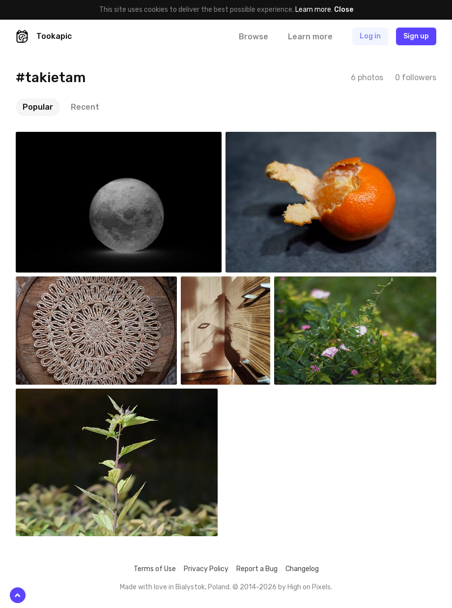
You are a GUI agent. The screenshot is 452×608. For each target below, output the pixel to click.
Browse (253, 36)
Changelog (302, 569)
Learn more (313, 9)
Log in (370, 36)
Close (343, 9)
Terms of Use (155, 569)
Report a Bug (257, 569)
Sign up (416, 36)
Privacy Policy (206, 569)
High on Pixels (309, 587)
